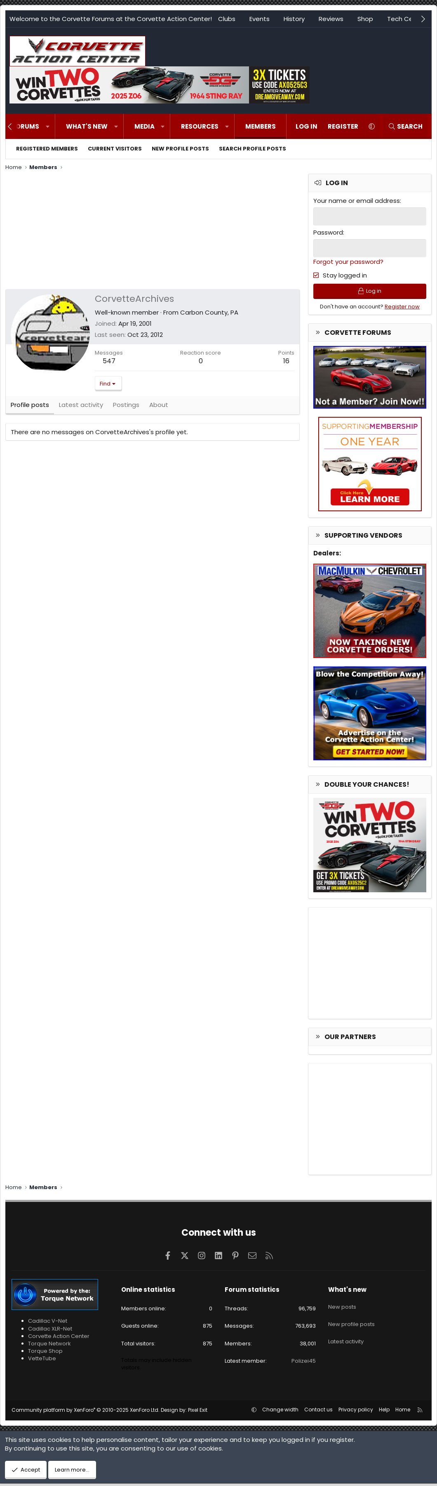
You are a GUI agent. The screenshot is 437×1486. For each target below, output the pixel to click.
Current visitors (115, 149)
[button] (47, 126)
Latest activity (346, 1336)
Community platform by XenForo (86, 1412)
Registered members (47, 149)
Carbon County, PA (209, 312)
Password (328, 232)
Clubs (226, 18)
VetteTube (42, 1361)
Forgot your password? (348, 260)
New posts (342, 1306)
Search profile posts (252, 149)
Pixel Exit (197, 1412)
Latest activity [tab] (81, 408)
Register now (402, 309)
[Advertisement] (152, 231)
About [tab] (158, 408)
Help (384, 1411)
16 (286, 361)
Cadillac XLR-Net (50, 1331)
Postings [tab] (126, 408)
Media (144, 126)
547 (109, 361)
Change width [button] (280, 1411)
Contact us (318, 1411)
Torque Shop (45, 1353)
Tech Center (406, 18)
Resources (199, 126)
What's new (87, 126)
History (294, 18)
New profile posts (180, 149)
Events (259, 18)
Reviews (331, 18)
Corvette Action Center (58, 1338)
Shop (365, 18)
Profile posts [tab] (30, 408)
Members (260, 126)
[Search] (405, 126)
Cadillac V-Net (47, 1323)
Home (402, 1411)
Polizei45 (303, 1363)
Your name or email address (356, 200)
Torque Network (49, 1346)
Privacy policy (355, 1411)
